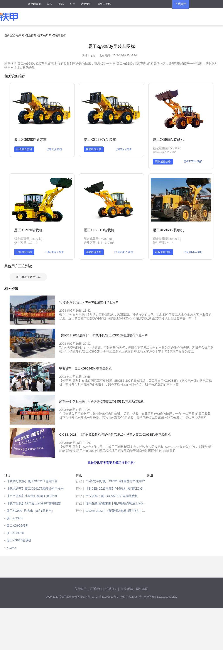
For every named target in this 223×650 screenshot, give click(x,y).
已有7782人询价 (193, 161)
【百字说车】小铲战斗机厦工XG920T (32, 496)
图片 (72, 3)
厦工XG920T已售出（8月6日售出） (31, 510)
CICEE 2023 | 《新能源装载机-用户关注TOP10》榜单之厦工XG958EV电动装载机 (116, 510)
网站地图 (142, 589)
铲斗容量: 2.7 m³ (164, 152)
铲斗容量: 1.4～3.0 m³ (99, 242)
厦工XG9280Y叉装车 (30, 139)
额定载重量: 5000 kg (167, 148)
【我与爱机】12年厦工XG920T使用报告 (34, 503)
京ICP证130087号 (131, 596)
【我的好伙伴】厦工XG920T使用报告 (32, 481)
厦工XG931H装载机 (99, 230)
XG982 (11, 547)
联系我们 (96, 589)
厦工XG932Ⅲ (15, 533)
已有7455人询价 (54, 252)
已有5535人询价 (123, 252)
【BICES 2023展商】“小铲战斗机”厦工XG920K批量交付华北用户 (116, 488)
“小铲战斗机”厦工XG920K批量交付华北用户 (115, 481)
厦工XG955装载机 (19, 540)
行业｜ (80, 481)
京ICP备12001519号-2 (105, 596)
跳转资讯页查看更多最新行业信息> (111, 462)
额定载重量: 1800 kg (28, 238)
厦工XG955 (14, 518)
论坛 (49, 3)
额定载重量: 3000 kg (98, 238)
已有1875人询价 (193, 252)
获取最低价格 (24, 149)
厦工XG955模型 (17, 525)
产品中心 (86, 3)
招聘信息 (111, 589)
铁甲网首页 (34, 3)
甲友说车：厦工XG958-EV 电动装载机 (112, 496)
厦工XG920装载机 (28, 230)
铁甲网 (20, 35)
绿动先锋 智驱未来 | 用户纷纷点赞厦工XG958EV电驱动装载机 (116, 503)
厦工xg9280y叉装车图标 (52, 35)
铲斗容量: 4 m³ (163, 242)
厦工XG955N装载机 (168, 139)
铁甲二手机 (104, 3)
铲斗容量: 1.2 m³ (25, 242)
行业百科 (31, 35)
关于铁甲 (81, 589)
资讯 (61, 3)
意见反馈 (127, 589)
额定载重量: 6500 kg (167, 238)
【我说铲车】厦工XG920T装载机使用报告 (35, 488)
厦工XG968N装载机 (168, 230)
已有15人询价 (54, 149)
